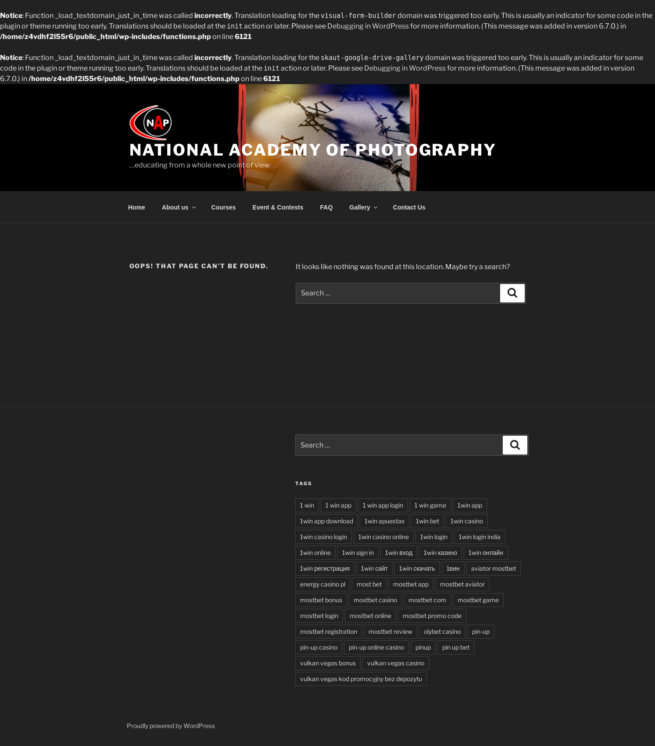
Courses (223, 207)
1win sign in (358, 552)
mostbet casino (375, 600)
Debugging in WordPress (368, 26)
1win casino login (323, 536)
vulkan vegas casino (395, 663)
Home (136, 207)
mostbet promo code (432, 615)
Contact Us (409, 207)
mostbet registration (328, 631)
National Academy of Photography (313, 150)
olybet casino (442, 631)
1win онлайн (486, 552)
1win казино (440, 552)
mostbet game (478, 600)
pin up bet (455, 647)
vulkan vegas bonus (328, 663)
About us (179, 207)
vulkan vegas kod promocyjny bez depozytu (361, 678)
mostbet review (390, 631)
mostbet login (319, 615)
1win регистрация (325, 568)
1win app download (326, 521)
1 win (307, 505)
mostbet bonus (321, 600)
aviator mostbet (493, 568)
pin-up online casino (376, 647)
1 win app (338, 505)
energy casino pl (322, 584)
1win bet (427, 521)
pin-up (481, 631)
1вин (453, 568)
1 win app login (383, 505)
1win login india (480, 536)
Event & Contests (278, 207)
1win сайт (374, 568)
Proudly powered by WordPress (171, 725)
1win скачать (417, 568)
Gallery (363, 207)
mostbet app (411, 584)
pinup (423, 647)
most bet (369, 584)
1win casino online (383, 536)
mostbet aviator (462, 584)
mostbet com (427, 600)
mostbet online (370, 615)
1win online (315, 552)
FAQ (326, 207)
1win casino (467, 521)
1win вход (398, 552)
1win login (433, 536)
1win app (470, 505)
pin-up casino (318, 647)
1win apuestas (384, 521)
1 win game (430, 505)
